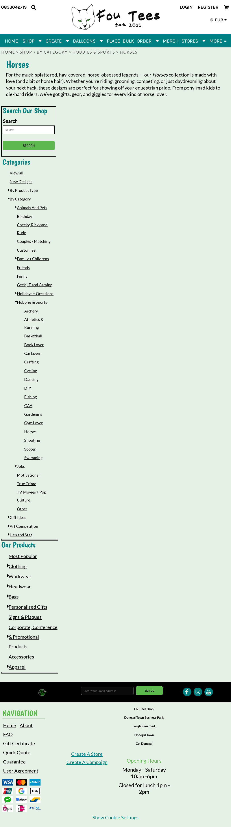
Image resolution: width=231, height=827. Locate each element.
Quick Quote (16, 752)
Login (186, 7)
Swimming (33, 457)
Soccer (30, 449)
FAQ (8, 734)
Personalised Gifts (28, 607)
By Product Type (24, 190)
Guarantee (14, 762)
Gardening (33, 414)
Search (10, 121)
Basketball (33, 335)
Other (22, 508)
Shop (26, 52)
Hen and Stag (21, 534)
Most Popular (23, 556)
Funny (22, 276)
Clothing (18, 566)
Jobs (21, 466)
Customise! (27, 250)
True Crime (26, 483)
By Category (52, 52)
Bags (14, 597)
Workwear (20, 576)
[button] (33, 7)
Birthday (24, 216)
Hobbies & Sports (93, 52)
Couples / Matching (33, 241)
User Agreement (20, 771)
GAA (28, 405)
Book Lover (34, 344)
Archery (31, 311)
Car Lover (32, 353)
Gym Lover (33, 422)
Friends (23, 267)
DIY (27, 388)
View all (16, 172)
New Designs (21, 181)
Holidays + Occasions (35, 293)
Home (8, 52)
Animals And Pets (32, 207)
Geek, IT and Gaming (34, 284)
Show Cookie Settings (115, 817)
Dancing (31, 379)
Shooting (32, 440)
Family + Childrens (33, 258)
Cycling (30, 370)
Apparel (17, 667)
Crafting (31, 361)
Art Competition (24, 526)
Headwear (20, 586)
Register (208, 7)
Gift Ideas (18, 517)
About (26, 725)
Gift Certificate (19, 743)
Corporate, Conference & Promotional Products (33, 636)
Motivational (28, 475)
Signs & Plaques (25, 617)
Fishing (30, 396)
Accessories (21, 657)
